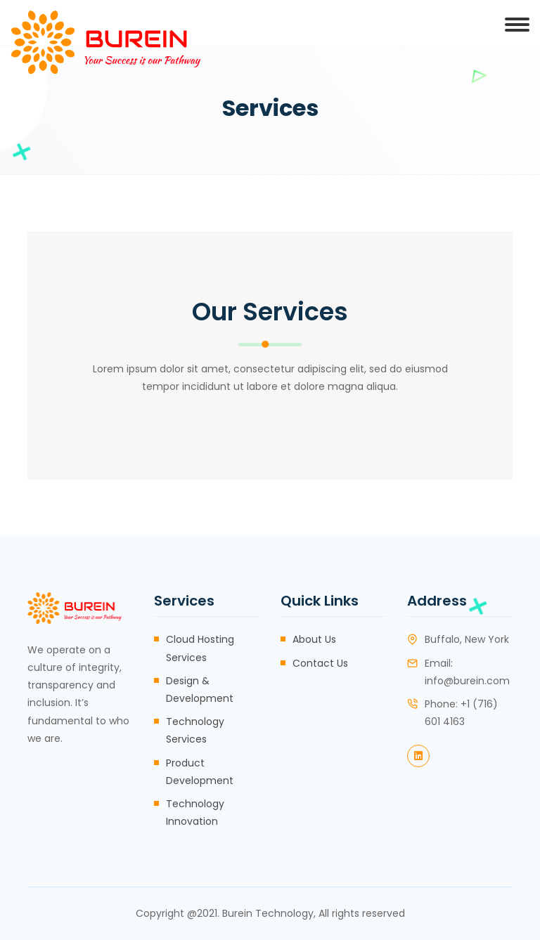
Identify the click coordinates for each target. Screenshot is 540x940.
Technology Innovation (195, 812)
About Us (314, 639)
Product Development (199, 772)
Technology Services (195, 730)
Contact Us (320, 663)
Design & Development (199, 689)
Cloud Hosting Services (200, 648)
